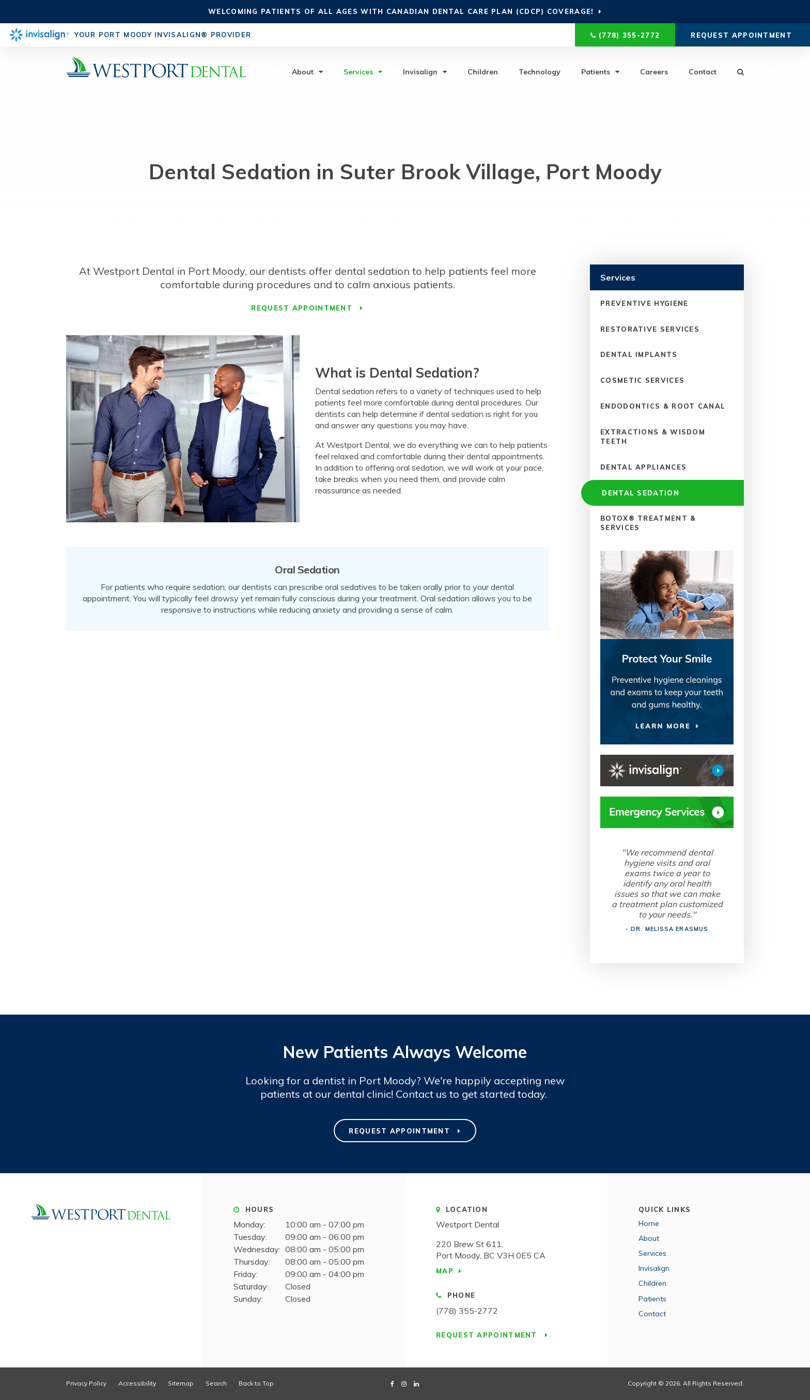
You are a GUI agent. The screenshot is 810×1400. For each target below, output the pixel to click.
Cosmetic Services (642, 380)
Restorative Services (649, 328)
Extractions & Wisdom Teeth (652, 436)
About (303, 71)
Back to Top (256, 1383)
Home (648, 1223)
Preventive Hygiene (644, 303)
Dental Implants (639, 354)
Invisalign (420, 71)
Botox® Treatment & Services (648, 523)
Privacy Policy (86, 1383)
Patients (595, 71)
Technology (539, 71)
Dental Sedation (639, 492)
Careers (654, 71)
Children (483, 71)
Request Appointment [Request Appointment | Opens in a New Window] (743, 35)
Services (358, 71)
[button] (739, 178)
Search (735, 71)
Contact (702, 71)
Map (445, 1271)
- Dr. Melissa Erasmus (667, 928)
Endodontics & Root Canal (662, 406)
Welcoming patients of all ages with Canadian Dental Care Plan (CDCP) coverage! (401, 11)
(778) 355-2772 (629, 35)
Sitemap (181, 1383)
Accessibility (137, 1383)
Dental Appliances (643, 466)
